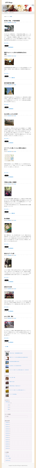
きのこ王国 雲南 (8, 316)
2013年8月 (7, 437)
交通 (9, 47)
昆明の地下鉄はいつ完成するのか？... (15, 385)
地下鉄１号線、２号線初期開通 (12, 20)
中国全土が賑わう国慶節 (10, 182)
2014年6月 (7, 422)
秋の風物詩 (7, 218)
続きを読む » (6, 43)
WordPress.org (8, 460)
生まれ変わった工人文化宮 (11, 114)
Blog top (5, 12)
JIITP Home (11, 12)
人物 (9, 108)
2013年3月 (7, 448)
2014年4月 (7, 424)
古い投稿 (6, 346)
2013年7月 (7, 439)
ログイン (7, 453)
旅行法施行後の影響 (9, 83)
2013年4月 (7, 446)
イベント (9, 77)
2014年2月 (7, 426)
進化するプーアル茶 (9, 253)
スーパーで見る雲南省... (13, 394)
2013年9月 (7, 435)
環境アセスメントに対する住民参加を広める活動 (19, 357)
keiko (11, 16)
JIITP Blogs (8, 2)
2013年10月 (7, 433)
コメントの (8, 458)
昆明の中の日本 (8, 287)
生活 (9, 142)
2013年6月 (7, 441)
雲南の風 (11, 47)
